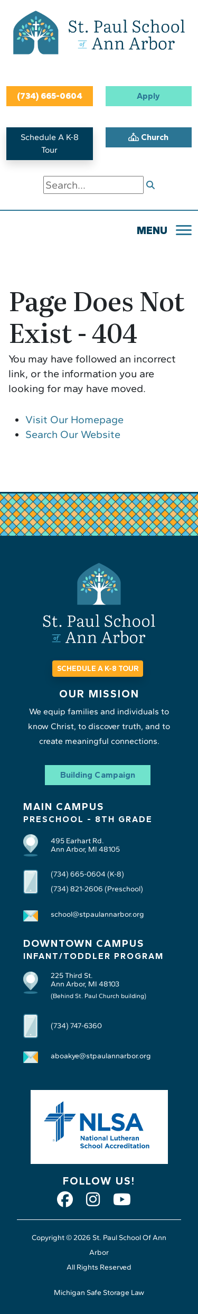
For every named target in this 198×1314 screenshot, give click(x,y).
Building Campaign (97, 775)
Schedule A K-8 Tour (50, 143)
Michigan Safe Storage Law (99, 1292)
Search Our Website (72, 434)
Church (148, 137)
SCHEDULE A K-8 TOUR (97, 668)
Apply (148, 96)
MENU (152, 230)
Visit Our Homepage (74, 419)
